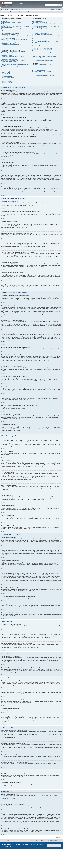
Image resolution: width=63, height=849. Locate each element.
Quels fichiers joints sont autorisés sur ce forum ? (42, 64)
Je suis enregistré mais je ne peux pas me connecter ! (12, 23)
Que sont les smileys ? (5, 74)
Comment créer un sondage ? (7, 55)
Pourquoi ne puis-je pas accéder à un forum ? (10, 59)
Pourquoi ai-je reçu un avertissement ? (9, 61)
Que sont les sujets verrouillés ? (7, 81)
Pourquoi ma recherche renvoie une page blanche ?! (42, 49)
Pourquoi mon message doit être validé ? (9, 66)
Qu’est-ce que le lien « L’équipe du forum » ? (41, 28)
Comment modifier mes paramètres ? (8, 34)
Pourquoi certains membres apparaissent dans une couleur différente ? (46, 26)
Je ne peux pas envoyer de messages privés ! (41, 33)
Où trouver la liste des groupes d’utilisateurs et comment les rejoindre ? (46, 23)
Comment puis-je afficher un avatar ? (8, 43)
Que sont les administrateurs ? (38, 19)
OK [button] (54, 845)
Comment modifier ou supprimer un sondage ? (10, 57)
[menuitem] (10, 9)
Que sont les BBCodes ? (6, 72)
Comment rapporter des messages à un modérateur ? (12, 62)
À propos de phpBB (5, 798)
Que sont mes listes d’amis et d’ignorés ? (40, 40)
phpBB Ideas (6, 807)
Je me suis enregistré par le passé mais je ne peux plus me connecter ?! (15, 26)
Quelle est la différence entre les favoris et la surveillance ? (44, 56)
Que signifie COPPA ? (5, 21)
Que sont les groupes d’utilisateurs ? (39, 22)
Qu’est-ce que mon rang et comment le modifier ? (11, 44)
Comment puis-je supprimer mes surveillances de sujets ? (43, 60)
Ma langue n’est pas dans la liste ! (8, 40)
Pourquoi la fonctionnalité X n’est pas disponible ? (42, 71)
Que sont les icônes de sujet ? (7, 82)
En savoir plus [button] (7, 846)
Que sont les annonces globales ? (8, 77)
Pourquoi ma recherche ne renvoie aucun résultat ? (42, 48)
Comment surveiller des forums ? (38, 58)
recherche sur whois (23, 815)
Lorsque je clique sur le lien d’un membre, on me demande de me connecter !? (16, 46)
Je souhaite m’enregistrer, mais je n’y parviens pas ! (11, 22)
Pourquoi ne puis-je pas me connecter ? (9, 25)
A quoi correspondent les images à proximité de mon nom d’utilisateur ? (15, 42)
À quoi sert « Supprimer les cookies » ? (9, 30)
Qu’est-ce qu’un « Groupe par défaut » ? (40, 27)
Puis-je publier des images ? (7, 76)
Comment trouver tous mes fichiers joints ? (40, 65)
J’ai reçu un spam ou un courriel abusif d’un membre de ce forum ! (45, 35)
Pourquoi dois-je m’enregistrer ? (7, 19)
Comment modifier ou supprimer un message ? (10, 52)
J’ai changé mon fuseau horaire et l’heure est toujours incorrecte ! (14, 39)
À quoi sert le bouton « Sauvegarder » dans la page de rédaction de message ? (14, 65)
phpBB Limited (36, 795)
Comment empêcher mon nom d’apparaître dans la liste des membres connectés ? (15, 36)
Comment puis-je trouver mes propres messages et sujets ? (44, 52)
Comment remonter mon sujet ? (7, 68)
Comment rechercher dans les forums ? (40, 46)
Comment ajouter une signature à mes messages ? (11, 54)
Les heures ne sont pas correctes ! (8, 38)
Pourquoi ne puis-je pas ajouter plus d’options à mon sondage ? (14, 56)
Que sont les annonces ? (6, 78)
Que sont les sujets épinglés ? (7, 79)
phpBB (42, 246)
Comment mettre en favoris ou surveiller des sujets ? (42, 57)
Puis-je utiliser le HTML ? (6, 73)
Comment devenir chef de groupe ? (39, 25)
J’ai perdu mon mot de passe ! (7, 27)
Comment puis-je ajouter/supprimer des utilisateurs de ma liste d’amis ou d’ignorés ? (46, 42)
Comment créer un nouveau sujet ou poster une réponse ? (13, 51)
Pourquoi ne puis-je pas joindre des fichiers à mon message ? (13, 60)
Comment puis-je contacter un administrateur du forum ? (43, 75)
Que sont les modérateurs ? (37, 21)
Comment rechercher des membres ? (39, 50)
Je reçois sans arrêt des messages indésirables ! (42, 34)
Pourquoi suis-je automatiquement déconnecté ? (11, 28)
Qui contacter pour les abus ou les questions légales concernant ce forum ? (45, 73)
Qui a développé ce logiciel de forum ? (39, 70)
